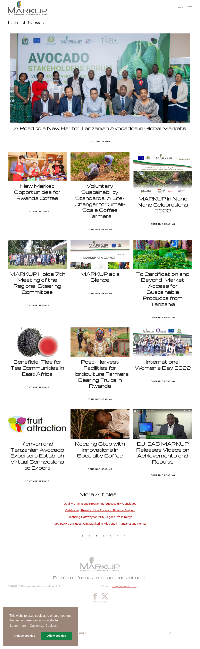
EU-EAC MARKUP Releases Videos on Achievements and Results (162, 453)
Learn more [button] (18, 625)
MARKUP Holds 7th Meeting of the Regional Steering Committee (37, 283)
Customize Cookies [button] (43, 625)
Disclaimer (78, 633)
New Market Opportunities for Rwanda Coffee (37, 192)
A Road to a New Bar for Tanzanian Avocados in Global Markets (100, 128)
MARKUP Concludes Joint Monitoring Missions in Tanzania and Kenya (100, 523)
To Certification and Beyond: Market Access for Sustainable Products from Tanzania (162, 289)
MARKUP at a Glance (100, 277)
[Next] (124, 536)
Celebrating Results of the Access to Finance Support (100, 510)
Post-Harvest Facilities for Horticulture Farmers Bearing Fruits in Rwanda (100, 374)
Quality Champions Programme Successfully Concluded (100, 503)
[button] (185, 8)
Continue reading (100, 141)
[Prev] (75, 536)
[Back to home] (27, 8)
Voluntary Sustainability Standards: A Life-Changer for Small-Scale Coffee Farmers (100, 201)
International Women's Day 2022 (163, 365)
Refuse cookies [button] (24, 635)
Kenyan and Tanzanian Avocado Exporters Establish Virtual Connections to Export (37, 456)
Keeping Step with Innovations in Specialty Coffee (100, 450)
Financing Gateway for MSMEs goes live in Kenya (100, 517)
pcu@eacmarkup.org (124, 586)
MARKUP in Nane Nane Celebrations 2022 (162, 205)
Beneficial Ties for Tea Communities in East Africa (37, 368)
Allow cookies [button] (56, 635)
